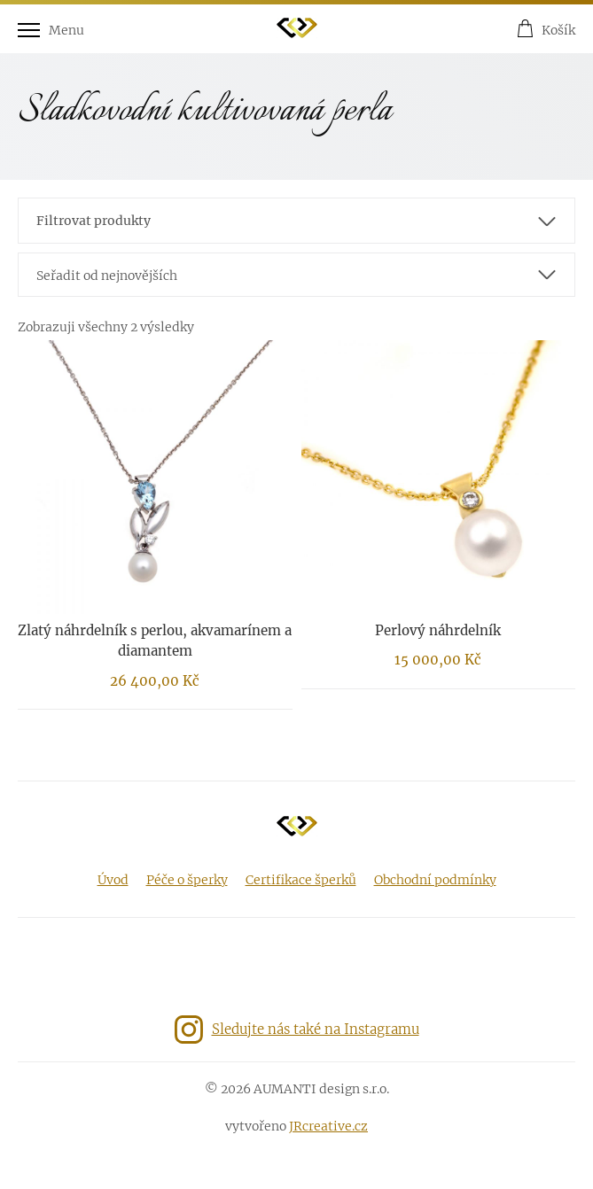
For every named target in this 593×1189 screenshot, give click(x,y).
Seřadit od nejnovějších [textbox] (106, 276)
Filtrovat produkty (93, 221)
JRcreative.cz (328, 1126)
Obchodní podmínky (435, 880)
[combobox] (296, 275)
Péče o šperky (187, 880)
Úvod (113, 880)
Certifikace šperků (301, 880)
